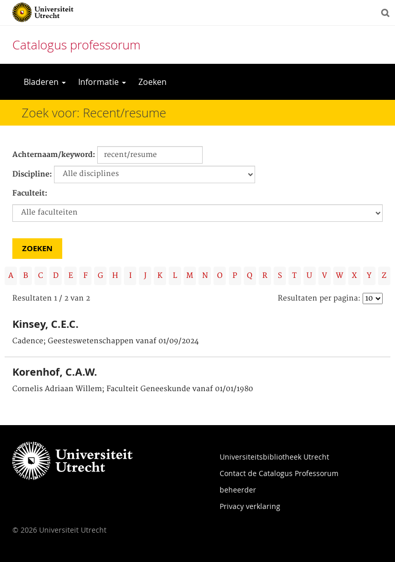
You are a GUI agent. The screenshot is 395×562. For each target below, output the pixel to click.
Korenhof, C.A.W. (54, 372)
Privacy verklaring (250, 506)
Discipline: (32, 174)
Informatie (102, 81)
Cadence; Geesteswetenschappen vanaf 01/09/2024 (105, 341)
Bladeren (45, 81)
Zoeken (152, 81)
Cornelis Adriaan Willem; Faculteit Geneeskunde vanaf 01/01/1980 (132, 389)
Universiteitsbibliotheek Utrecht (274, 457)
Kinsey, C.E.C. (45, 324)
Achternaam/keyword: (53, 155)
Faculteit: (29, 193)
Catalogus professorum (76, 45)
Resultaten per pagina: (319, 298)
